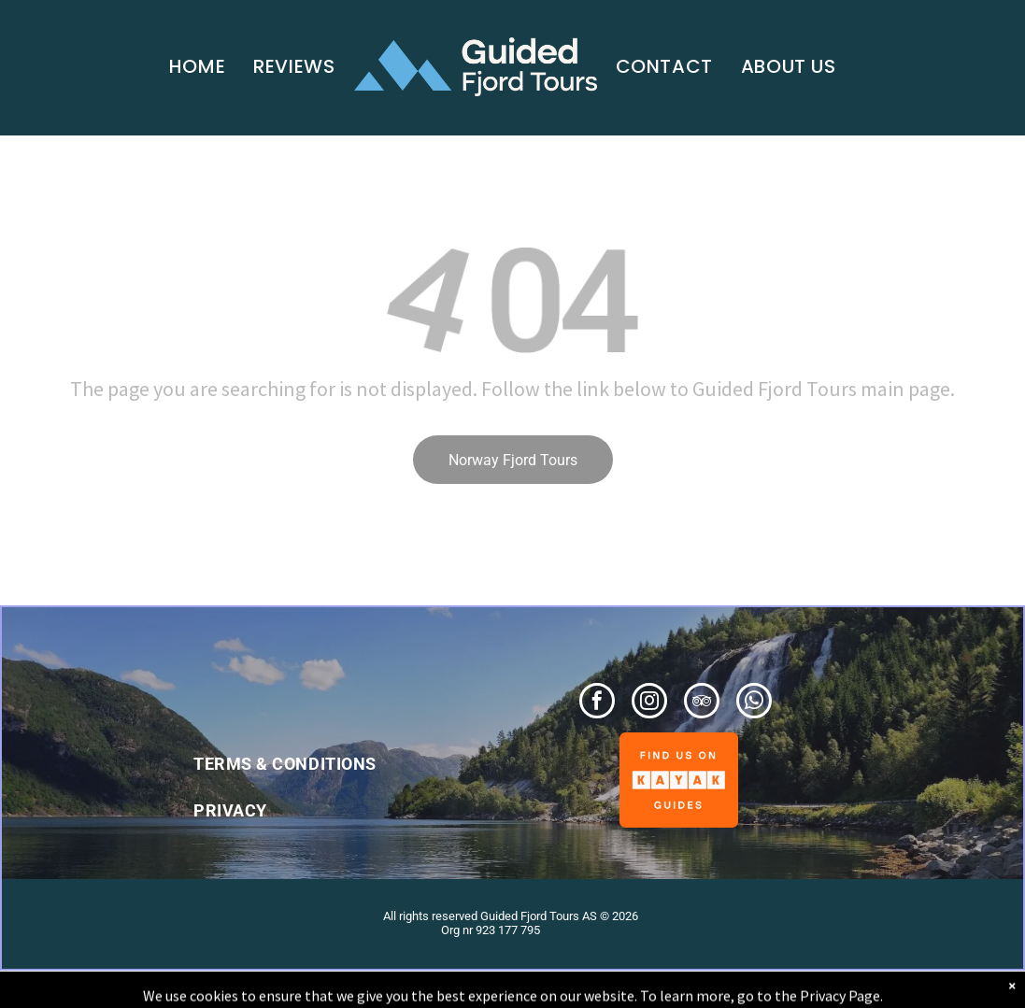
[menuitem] (197, 66)
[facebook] (597, 703)
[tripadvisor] (701, 703)
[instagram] (649, 703)
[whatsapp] (754, 703)
